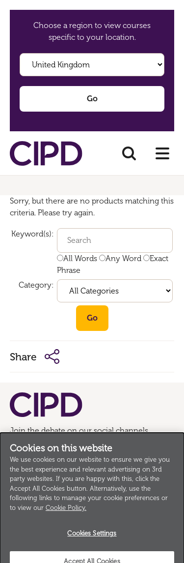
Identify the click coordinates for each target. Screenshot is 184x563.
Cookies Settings (91, 537)
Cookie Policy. (66, 512)
